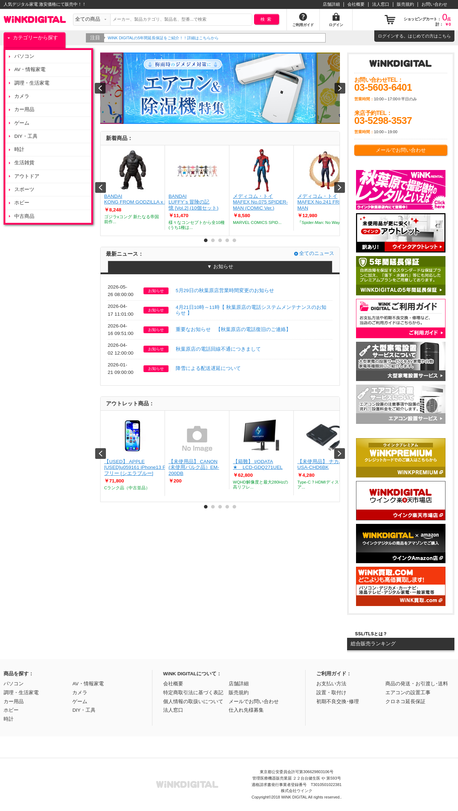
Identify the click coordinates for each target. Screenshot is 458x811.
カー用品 (24, 109)
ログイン (386, 36)
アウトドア (26, 176)
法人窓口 (380, 4)
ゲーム (21, 123)
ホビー (21, 202)
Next (339, 187)
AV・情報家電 (29, 69)
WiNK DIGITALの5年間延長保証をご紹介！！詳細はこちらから (163, 38)
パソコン (24, 56)
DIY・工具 (26, 136)
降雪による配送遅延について (208, 368)
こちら (444, 36)
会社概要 (356, 4)
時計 (19, 149)
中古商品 (24, 216)
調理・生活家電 (31, 83)
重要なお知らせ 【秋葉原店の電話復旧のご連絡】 (233, 329)
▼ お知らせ (220, 266)
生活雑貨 (24, 162)
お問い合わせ (434, 4)
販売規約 (405, 4)
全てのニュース (316, 253)
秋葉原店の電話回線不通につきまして (218, 349)
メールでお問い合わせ (401, 150)
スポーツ (24, 189)
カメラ (21, 96)
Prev (100, 187)
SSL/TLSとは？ (371, 633)
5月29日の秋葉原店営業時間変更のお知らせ (225, 290)
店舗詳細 (331, 4)
